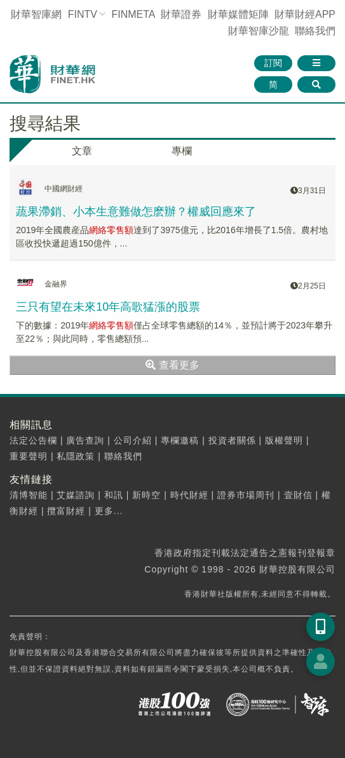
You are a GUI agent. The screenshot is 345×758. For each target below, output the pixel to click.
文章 (82, 151)
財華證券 (181, 14)
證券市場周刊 (245, 495)
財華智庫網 (36, 14)
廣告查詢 (85, 440)
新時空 (146, 495)
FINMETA (132, 14)
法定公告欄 (33, 440)
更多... (109, 511)
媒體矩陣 (238, 14)
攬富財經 (66, 511)
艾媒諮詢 (76, 495)
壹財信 (298, 495)
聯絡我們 (315, 30)
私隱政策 (76, 456)
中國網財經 (63, 188)
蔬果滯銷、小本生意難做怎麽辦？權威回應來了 (136, 211)
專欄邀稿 (180, 440)
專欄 (182, 151)
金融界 (55, 284)
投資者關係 (232, 440)
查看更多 (172, 365)
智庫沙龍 (258, 30)
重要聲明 (29, 456)
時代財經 (189, 495)
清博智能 (29, 495)
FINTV (82, 14)
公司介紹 (133, 440)
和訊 (113, 495)
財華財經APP (304, 14)
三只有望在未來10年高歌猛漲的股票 (108, 307)
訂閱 (273, 63)
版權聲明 (284, 440)
